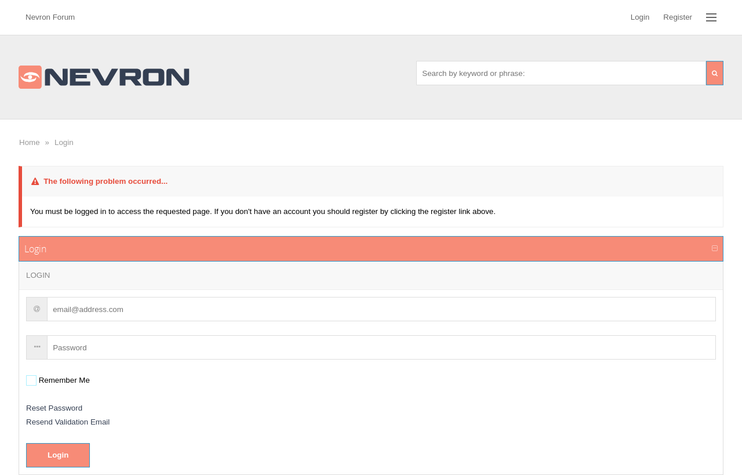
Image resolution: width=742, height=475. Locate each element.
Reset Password (54, 408)
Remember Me (63, 380)
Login (64, 142)
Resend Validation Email (68, 422)
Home (29, 142)
